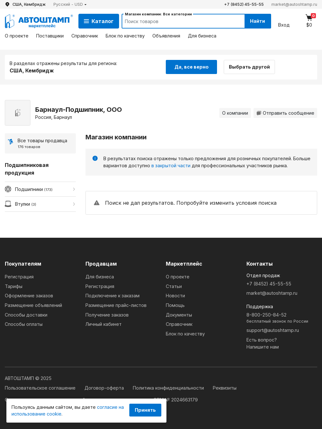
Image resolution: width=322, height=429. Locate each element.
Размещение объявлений (33, 305)
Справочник (84, 35)
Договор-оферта (105, 388)
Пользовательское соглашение (41, 388)
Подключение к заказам (112, 295)
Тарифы (13, 286)
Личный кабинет (103, 324)
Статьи (174, 286)
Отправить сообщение (285, 113)
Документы (179, 315)
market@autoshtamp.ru (294, 4)
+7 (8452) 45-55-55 (244, 4)
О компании (235, 113)
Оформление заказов (29, 295)
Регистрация (19, 276)
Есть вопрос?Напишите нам (262, 343)
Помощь (175, 305)
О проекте (16, 35)
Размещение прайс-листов (116, 305)
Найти (257, 21)
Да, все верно (191, 67)
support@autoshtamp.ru (272, 330)
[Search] (177, 21)
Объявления (166, 35)
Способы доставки (26, 315)
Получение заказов (107, 315)
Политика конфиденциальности (169, 388)
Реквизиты (225, 388)
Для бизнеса (202, 35)
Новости (175, 295)
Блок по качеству (125, 35)
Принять (145, 410)
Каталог (99, 21)
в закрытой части (170, 165)
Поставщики (50, 35)
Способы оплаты (24, 324)
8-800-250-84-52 (282, 318)
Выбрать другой (249, 67)
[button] (70, 4)
